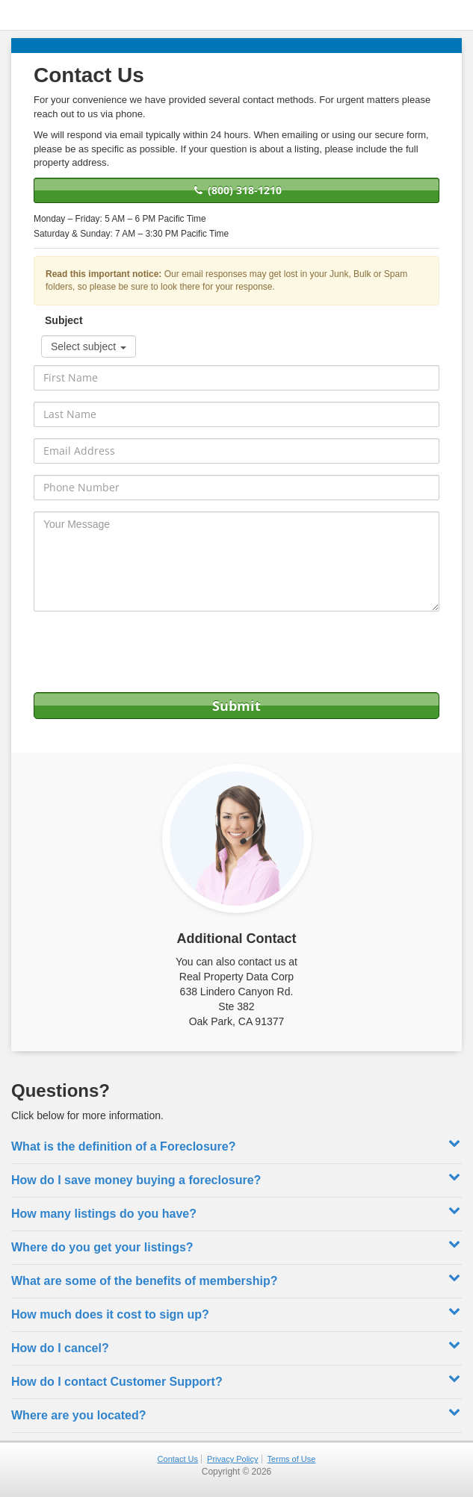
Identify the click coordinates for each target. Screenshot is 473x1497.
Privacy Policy (232, 1458)
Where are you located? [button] (236, 1413)
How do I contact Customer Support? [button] (236, 1380)
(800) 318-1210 (236, 190)
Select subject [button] (88, 346)
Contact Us (178, 1458)
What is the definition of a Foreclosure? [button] (236, 1144)
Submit (236, 706)
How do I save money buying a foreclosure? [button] (236, 1178)
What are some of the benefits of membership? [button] (236, 1279)
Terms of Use (292, 1458)
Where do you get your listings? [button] (236, 1245)
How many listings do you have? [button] (236, 1212)
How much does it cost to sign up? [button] (236, 1312)
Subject (64, 320)
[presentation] (236, 652)
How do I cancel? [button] (236, 1346)
